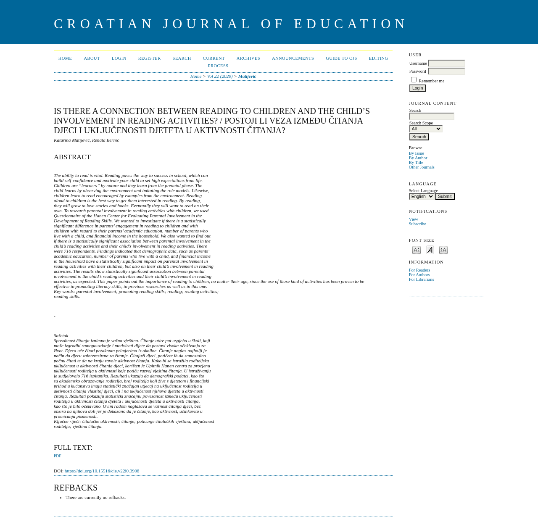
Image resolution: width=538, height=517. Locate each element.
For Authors (419, 274)
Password (417, 71)
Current (214, 58)
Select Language (423, 190)
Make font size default (430, 249)
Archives (248, 58)
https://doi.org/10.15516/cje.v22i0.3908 (102, 470)
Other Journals (422, 167)
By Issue (416, 153)
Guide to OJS (341, 58)
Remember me (431, 81)
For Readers (419, 270)
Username (418, 63)
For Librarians (421, 279)
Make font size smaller (416, 249)
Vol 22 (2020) (220, 76)
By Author (418, 158)
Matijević (247, 76)
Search (182, 58)
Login (119, 58)
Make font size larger (443, 249)
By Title (416, 162)
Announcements (293, 58)
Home (65, 58)
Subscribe (417, 224)
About (92, 58)
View (413, 219)
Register (149, 58)
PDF (57, 456)
